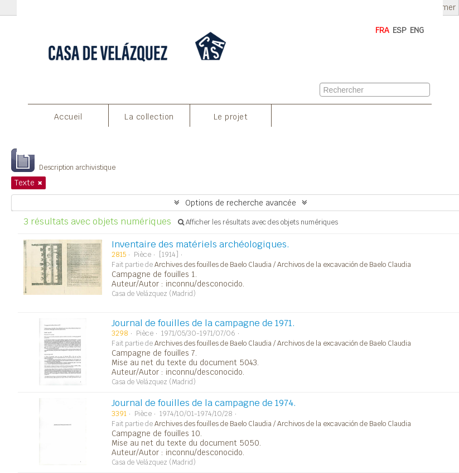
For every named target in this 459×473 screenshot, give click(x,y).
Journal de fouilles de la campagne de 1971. (203, 323)
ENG (417, 30)
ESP (400, 30)
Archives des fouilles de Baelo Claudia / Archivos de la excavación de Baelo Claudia (282, 264)
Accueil (68, 117)
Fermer (443, 7)
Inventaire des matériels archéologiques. (200, 244)
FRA (382, 30)
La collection (149, 117)
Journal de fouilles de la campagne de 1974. (204, 403)
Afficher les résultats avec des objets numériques (258, 222)
